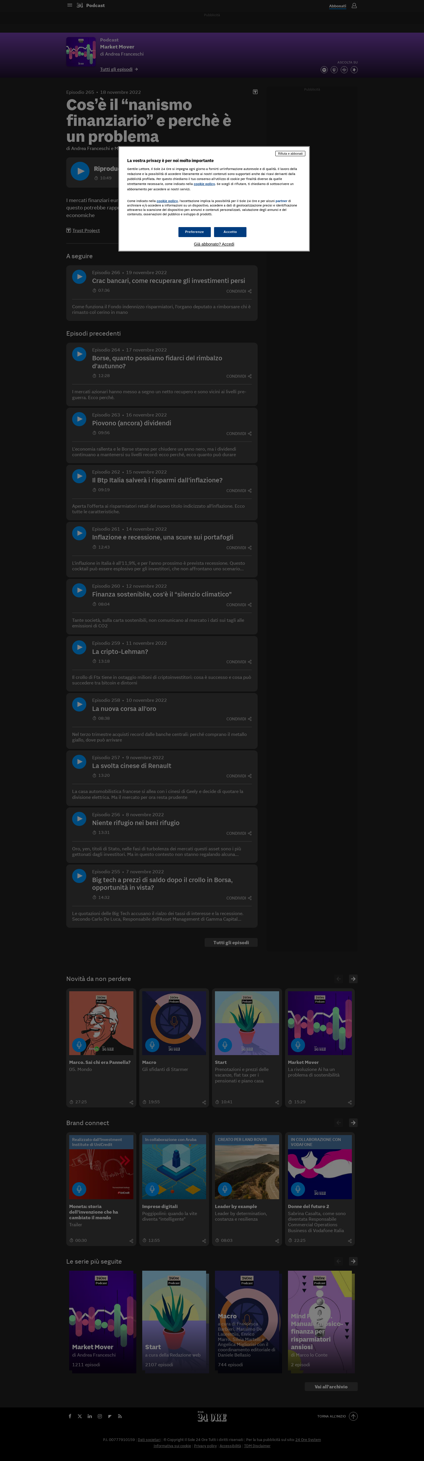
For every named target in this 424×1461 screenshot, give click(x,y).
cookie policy (204, 184)
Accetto (230, 232)
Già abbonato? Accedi (214, 244)
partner (281, 201)
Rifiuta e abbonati (290, 153)
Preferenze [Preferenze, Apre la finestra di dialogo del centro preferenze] (194, 232)
